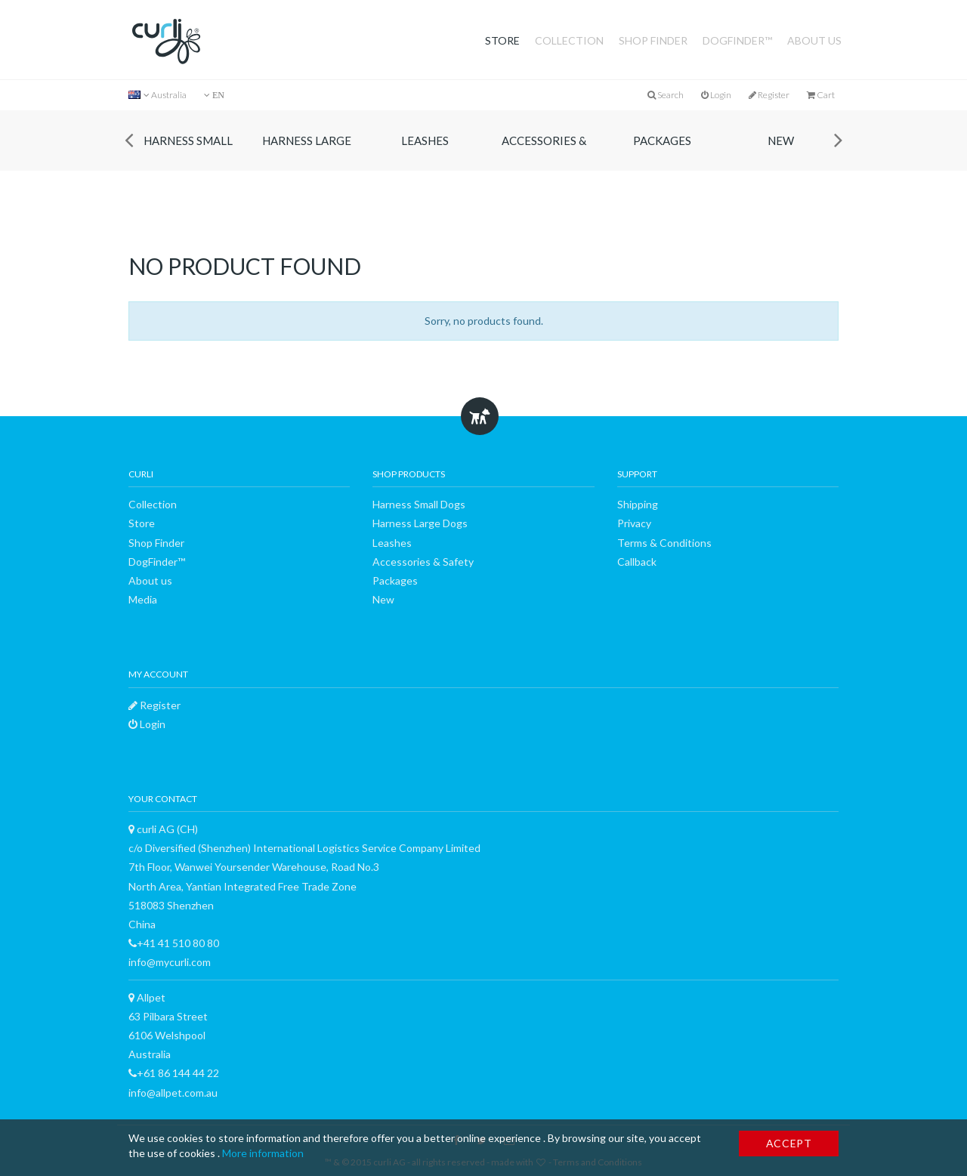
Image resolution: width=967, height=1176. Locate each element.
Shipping (637, 504)
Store (502, 40)
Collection (569, 40)
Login (716, 94)
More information (263, 1153)
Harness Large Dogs (306, 152)
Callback (637, 561)
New (781, 140)
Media (142, 599)
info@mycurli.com (169, 961)
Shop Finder (653, 40)
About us (814, 40)
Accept (789, 1143)
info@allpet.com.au (173, 1092)
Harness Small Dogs (188, 152)
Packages (662, 140)
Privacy (634, 523)
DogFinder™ (737, 40)
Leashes (425, 140)
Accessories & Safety (544, 152)
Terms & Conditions (664, 542)
